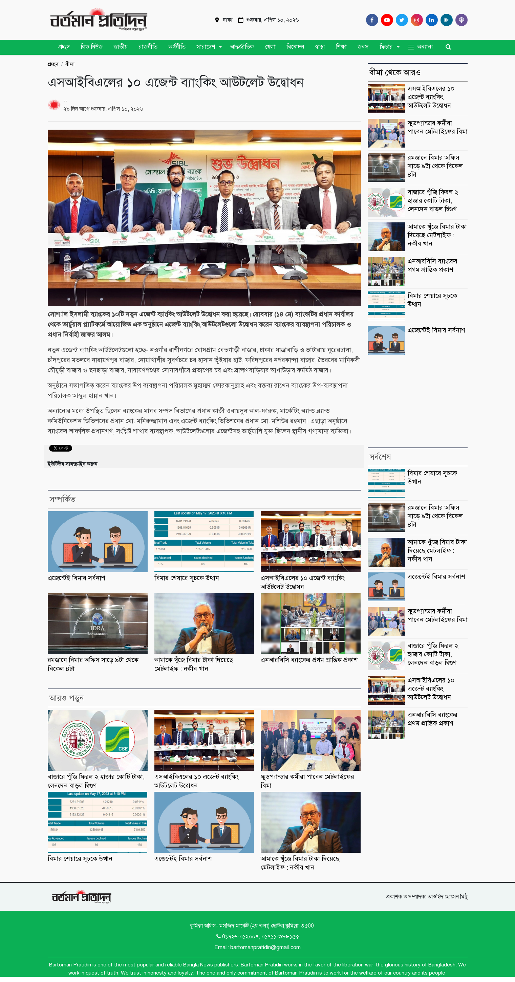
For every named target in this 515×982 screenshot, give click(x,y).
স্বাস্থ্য (320, 46)
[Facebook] (370, 20)
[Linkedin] (430, 20)
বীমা (69, 64)
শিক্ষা (341, 46)
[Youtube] (385, 20)
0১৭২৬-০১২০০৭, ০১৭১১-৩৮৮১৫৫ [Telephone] (257, 936)
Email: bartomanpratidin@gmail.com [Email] (257, 947)
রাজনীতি (148, 46)
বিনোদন (295, 46)
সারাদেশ (205, 46)
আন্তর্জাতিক (242, 46)
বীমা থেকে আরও (395, 72)
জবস (363, 46)
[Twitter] (400, 20)
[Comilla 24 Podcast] (460, 20)
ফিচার (386, 46)
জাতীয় (120, 46)
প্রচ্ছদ (64, 46)
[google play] (445, 20)
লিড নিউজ (92, 46)
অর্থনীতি (177, 46)
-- (65, 100)
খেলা (270, 46)
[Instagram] (415, 20)
